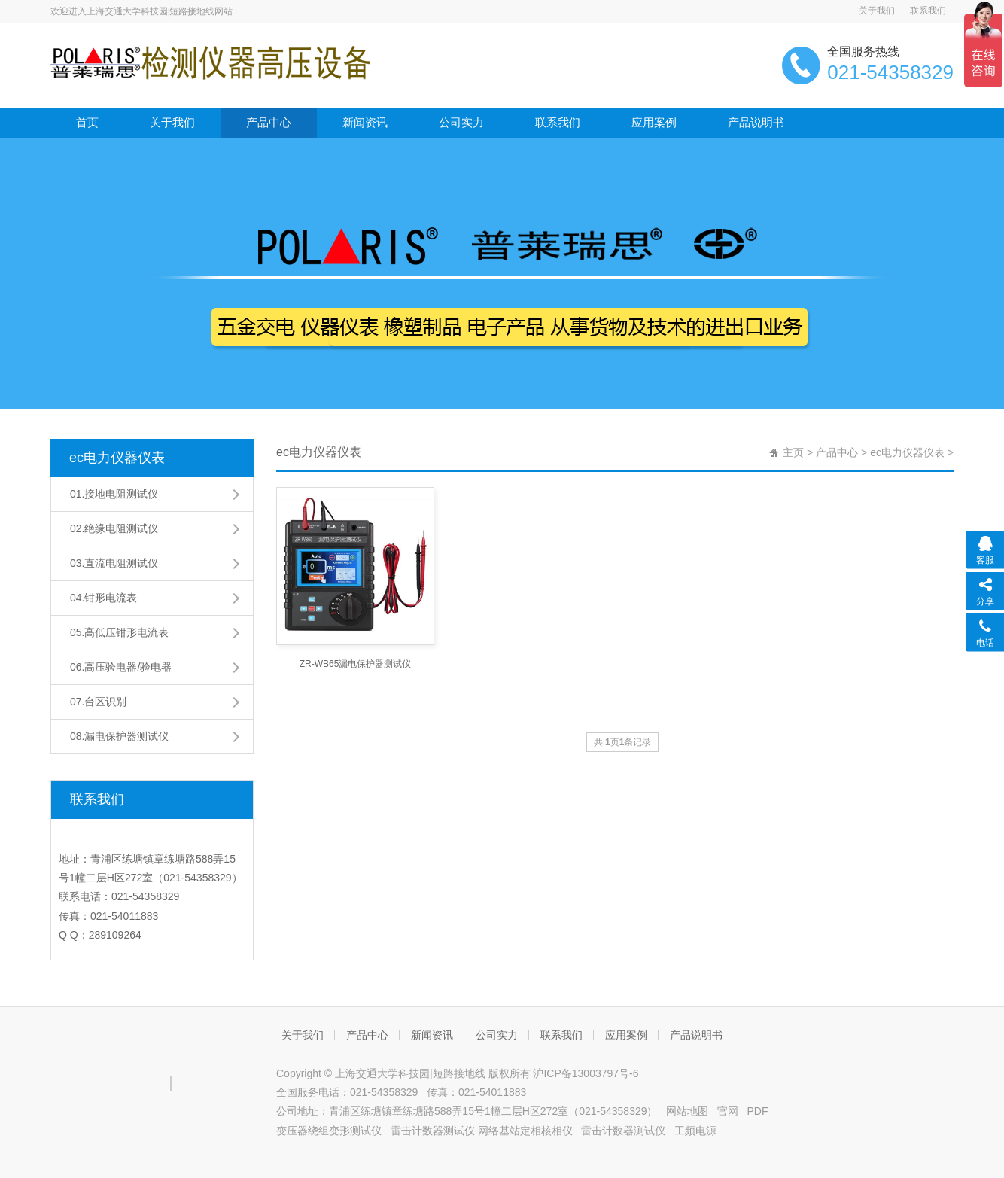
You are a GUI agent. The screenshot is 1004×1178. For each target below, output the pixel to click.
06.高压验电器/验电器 (121, 667)
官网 (727, 1111)
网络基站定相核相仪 (525, 1131)
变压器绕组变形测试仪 (329, 1131)
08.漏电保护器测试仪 (119, 736)
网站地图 (687, 1111)
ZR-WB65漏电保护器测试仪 (356, 664)
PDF (757, 1111)
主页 (793, 452)
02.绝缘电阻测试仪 (114, 528)
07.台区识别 (98, 702)
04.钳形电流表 (103, 598)
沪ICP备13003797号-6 (585, 1073)
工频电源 (695, 1131)
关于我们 (877, 10)
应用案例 (654, 122)
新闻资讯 (365, 122)
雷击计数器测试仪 (433, 1131)
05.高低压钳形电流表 (119, 632)
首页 (87, 122)
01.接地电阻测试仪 (114, 494)
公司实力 (461, 122)
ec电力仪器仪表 (117, 457)
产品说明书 (756, 122)
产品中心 (268, 122)
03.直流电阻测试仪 (114, 563)
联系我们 (928, 10)
